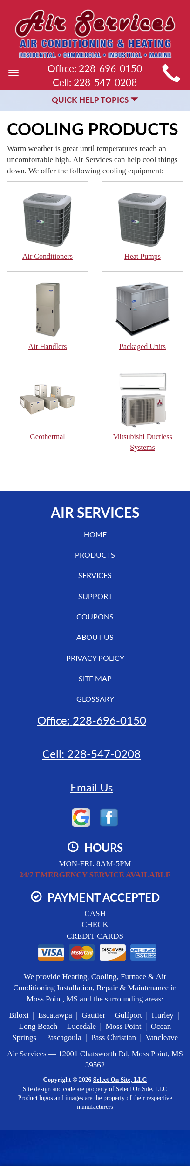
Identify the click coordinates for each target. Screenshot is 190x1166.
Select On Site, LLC (120, 1079)
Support (95, 596)
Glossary (95, 698)
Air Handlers (47, 315)
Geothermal (47, 406)
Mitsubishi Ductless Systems (142, 411)
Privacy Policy (95, 657)
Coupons (95, 616)
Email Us (91, 787)
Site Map (95, 678)
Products (95, 554)
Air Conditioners (47, 225)
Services (95, 575)
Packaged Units (142, 315)
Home (95, 534)
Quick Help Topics (95, 100)
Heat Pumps (142, 225)
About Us (95, 636)
